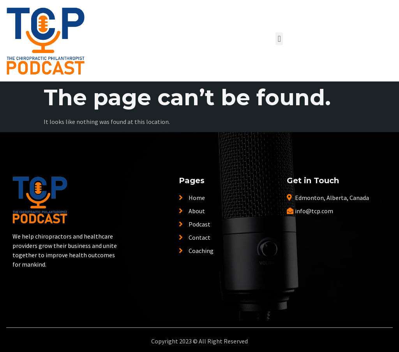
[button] (279, 38)
